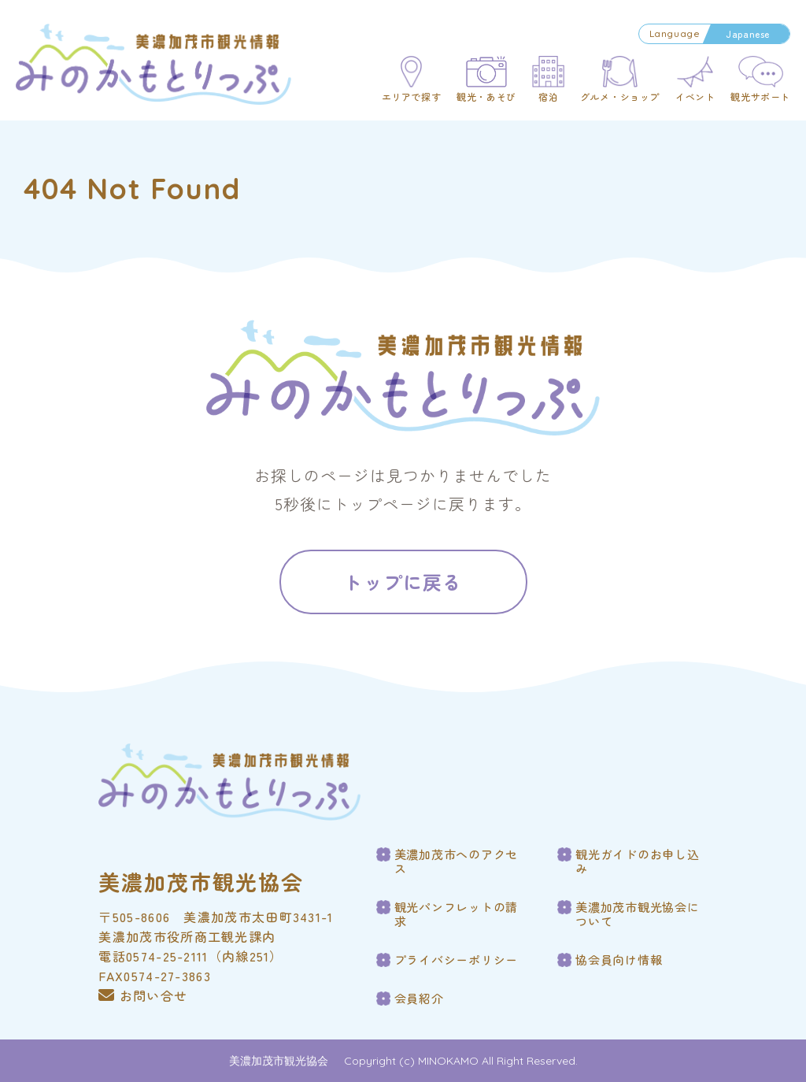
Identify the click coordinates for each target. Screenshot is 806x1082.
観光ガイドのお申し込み (637, 861)
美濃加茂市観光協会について (637, 914)
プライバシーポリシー (456, 960)
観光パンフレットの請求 (456, 914)
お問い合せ (142, 995)
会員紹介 (419, 998)
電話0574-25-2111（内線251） (190, 956)
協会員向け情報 (618, 960)
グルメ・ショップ (620, 96)
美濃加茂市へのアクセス (456, 861)
